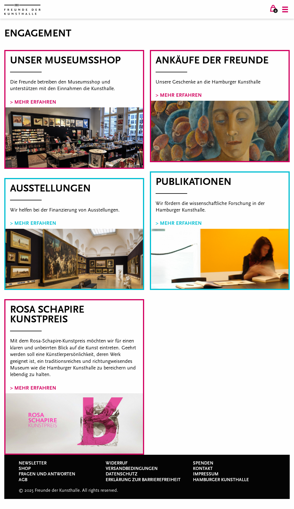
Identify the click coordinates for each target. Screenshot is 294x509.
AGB (23, 479)
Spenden (203, 463)
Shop (25, 468)
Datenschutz (122, 474)
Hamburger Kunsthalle (221, 479)
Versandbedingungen (132, 468)
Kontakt (203, 468)
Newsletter (33, 463)
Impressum (205, 474)
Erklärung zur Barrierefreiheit (143, 479)
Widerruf (116, 463)
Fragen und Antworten (47, 474)
